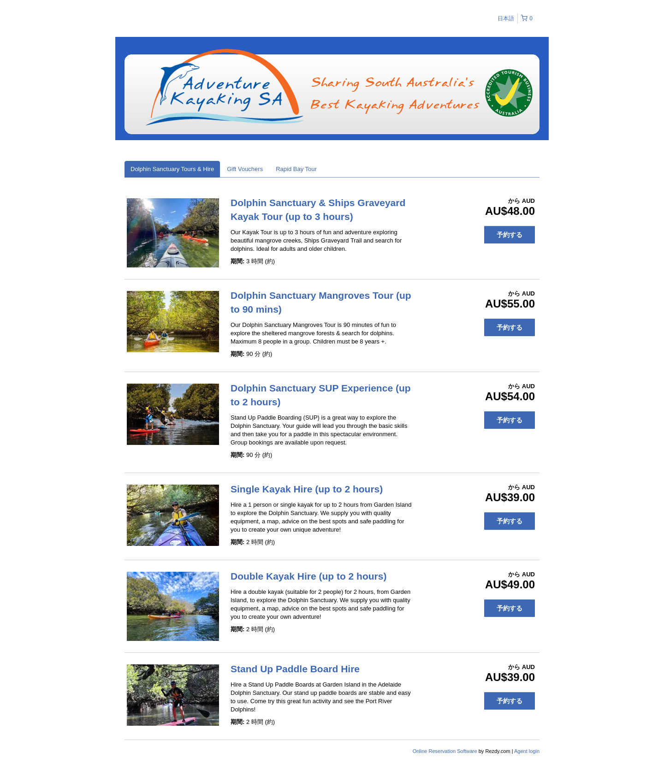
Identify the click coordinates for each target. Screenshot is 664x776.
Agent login (527, 751)
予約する (509, 234)
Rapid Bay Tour (296, 169)
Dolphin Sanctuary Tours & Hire (172, 169)
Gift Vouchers (245, 169)
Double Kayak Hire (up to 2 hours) (308, 576)
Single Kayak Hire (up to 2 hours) (307, 489)
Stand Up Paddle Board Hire (295, 668)
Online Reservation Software (445, 751)
